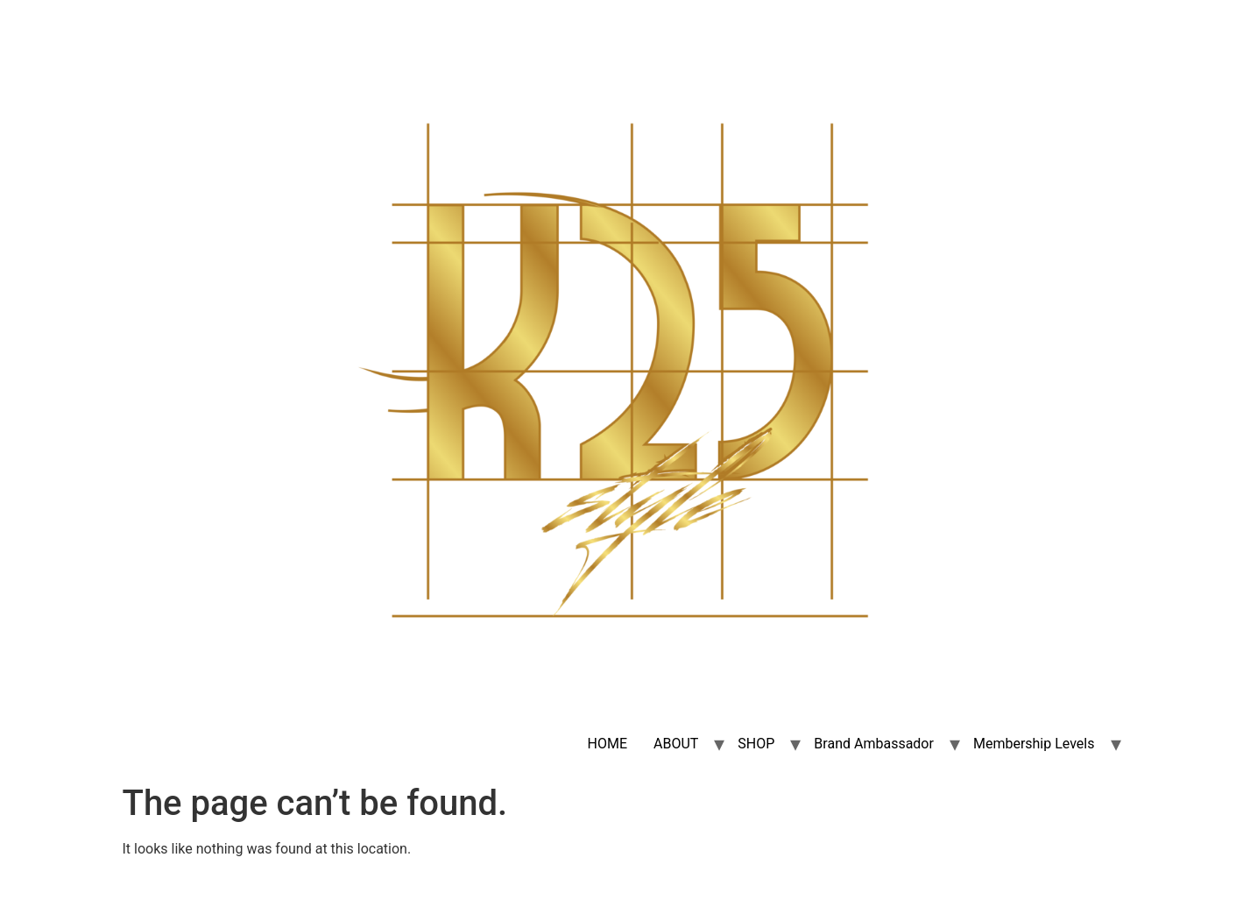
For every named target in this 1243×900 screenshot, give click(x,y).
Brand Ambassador (874, 743)
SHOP (756, 743)
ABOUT (675, 743)
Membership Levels (1034, 743)
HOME (607, 743)
